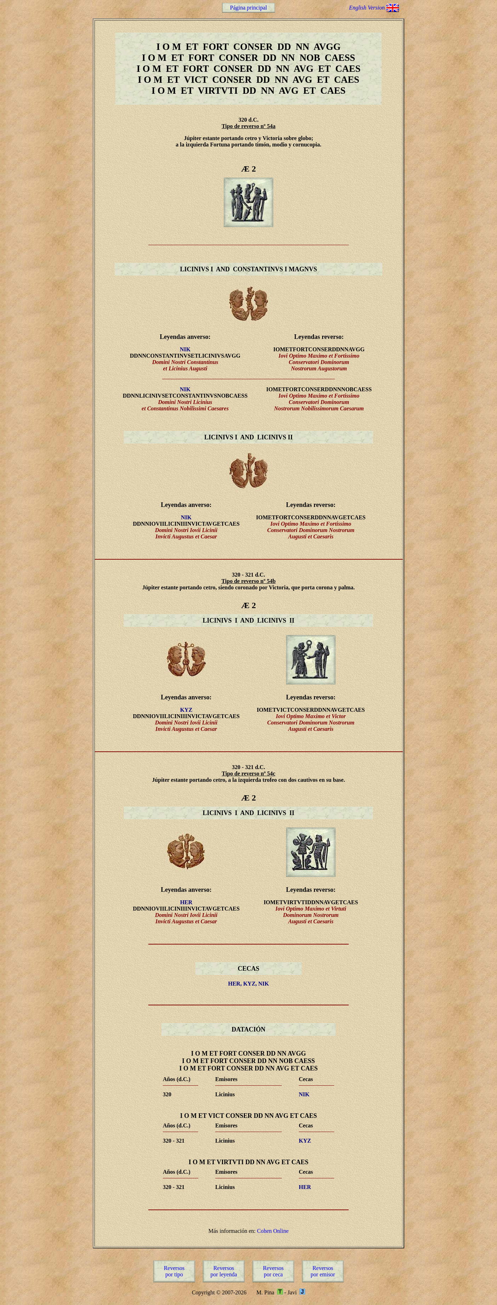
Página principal (248, 8)
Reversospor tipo (174, 1271)
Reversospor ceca (273, 1271)
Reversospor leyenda (223, 1271)
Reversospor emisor (323, 1271)
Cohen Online (273, 1231)
